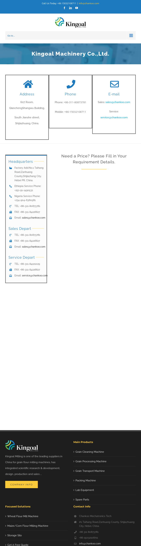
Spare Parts (82, 499)
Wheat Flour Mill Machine (22, 516)
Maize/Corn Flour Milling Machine (27, 525)
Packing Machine (85, 480)
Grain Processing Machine (90, 461)
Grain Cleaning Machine (89, 451)
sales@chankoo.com (117, 102)
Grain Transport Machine (90, 471)
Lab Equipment (84, 490)
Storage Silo (14, 535)
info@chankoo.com (89, 3)
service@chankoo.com (114, 117)
